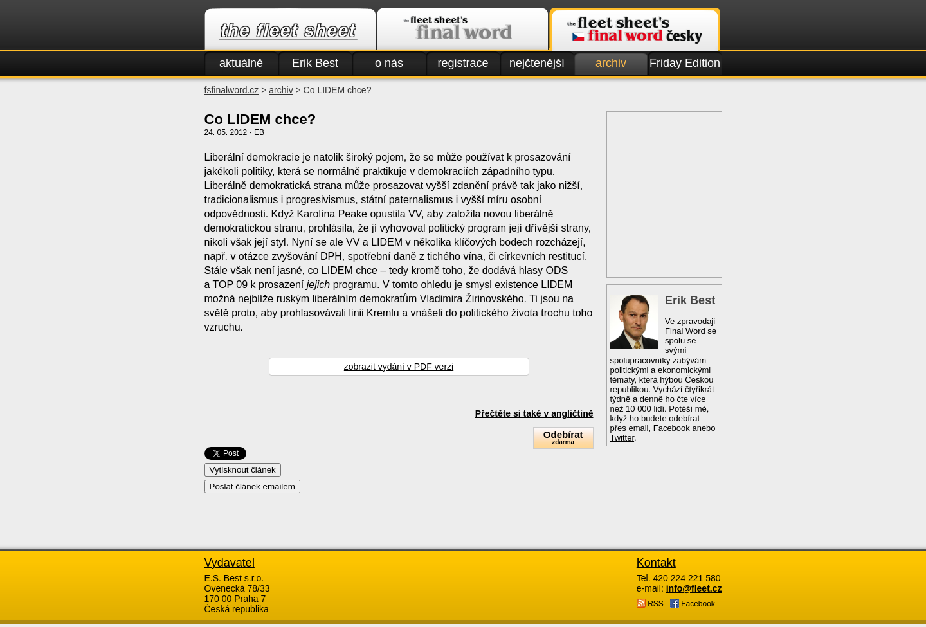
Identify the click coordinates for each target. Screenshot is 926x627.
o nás (389, 63)
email (638, 428)
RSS (650, 603)
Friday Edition (684, 63)
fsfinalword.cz (231, 90)
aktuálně (241, 63)
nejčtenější (537, 63)
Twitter (622, 437)
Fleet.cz (290, 29)
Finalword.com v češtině (634, 29)
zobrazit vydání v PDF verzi (398, 366)
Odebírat (563, 437)
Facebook (671, 428)
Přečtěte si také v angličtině (534, 413)
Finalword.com (462, 29)
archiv (610, 63)
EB (259, 132)
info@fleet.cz (694, 588)
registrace (462, 63)
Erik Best (315, 63)
